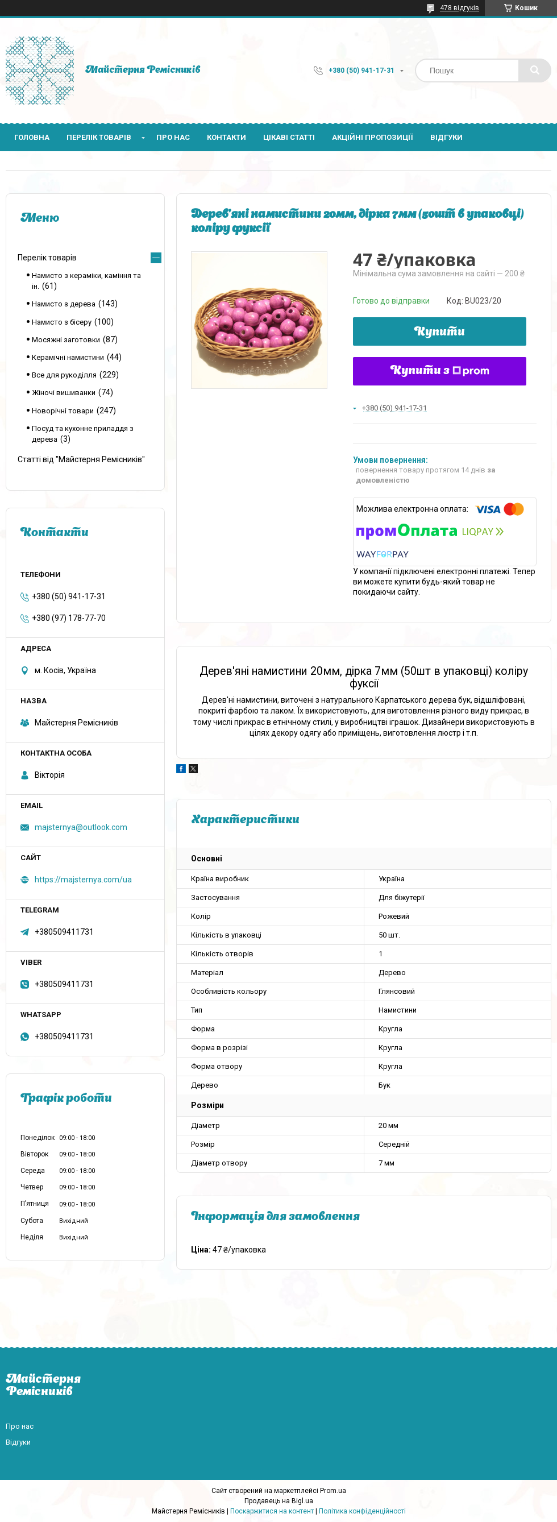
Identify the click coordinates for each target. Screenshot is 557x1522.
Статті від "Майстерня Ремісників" (81, 459)
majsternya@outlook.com (81, 827)
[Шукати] (534, 70)
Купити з (439, 371)
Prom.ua (333, 1491)
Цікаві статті (289, 137)
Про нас (173, 137)
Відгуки (446, 137)
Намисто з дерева (63, 304)
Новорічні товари (63, 411)
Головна (31, 137)
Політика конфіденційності (362, 1511)
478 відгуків (459, 8)
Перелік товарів (98, 137)
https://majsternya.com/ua (83, 879)
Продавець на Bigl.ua (278, 1501)
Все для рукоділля (64, 375)
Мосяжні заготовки (66, 339)
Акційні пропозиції (372, 137)
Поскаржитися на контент (272, 1511)
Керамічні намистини (68, 357)
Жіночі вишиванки (63, 392)
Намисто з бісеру (62, 322)
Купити (439, 332)
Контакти (226, 137)
